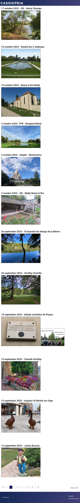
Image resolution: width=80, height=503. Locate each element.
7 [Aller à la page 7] (24, 487)
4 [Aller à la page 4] (16, 487)
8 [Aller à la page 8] (26, 487)
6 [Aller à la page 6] (21, 487)
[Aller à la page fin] (38, 487)
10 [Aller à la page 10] (32, 487)
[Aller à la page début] (2, 487)
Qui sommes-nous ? (73, 498)
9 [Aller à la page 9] (29, 487)
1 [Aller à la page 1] (8, 487)
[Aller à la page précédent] (5, 487)
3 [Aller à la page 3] (13, 487)
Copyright (71, 496)
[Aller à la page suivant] (35, 487)
